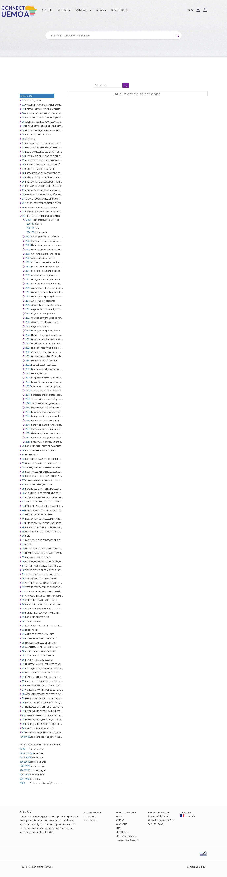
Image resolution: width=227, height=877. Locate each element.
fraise (23, 748)
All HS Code (26, 95)
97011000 (24, 774)
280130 (30, 232)
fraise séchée (24, 753)
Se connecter (90, 816)
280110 (30, 223)
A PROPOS (25, 811)
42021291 (24, 770)
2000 (22, 783)
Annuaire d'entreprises (128, 840)
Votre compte (90, 820)
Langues (185, 812)
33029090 (24, 761)
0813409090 (24, 757)
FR (190, 10)
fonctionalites (126, 812)
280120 (30, 228)
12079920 (24, 765)
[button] (198, 10)
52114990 (24, 778)
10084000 (24, 736)
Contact (161, 812)
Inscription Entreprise (127, 836)
